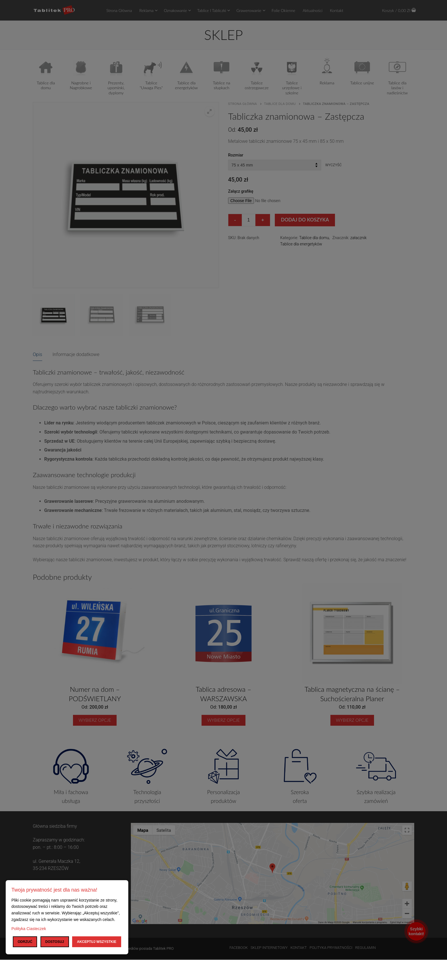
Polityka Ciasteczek (28, 928)
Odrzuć (25, 942)
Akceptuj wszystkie (96, 942)
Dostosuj (54, 942)
